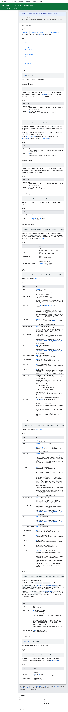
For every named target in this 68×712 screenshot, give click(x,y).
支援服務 (45, 697)
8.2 (60, 32)
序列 (33, 218)
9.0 (47, 32)
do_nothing (27, 51)
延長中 (27, 25)
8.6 (51, 32)
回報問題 (26, 32)
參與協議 (51, 13)
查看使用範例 (46, 138)
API (31, 25)
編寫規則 (8, 8)
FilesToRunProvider (48, 305)
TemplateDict (42, 263)
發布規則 (15, 8)
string (41, 305)
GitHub (63, 1)
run (25, 56)
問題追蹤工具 (46, 699)
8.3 (58, 32)
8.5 (54, 32)
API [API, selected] (21, 8)
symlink (26, 61)
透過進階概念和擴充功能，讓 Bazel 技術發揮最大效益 (17, 5)
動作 (37, 369)
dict (37, 345)
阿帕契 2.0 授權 (56, 686)
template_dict (28, 63)
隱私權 (24, 709)
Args (25, 75)
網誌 (20, 697)
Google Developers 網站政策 (25, 687)
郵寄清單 (45, 13)
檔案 (29, 153)
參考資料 (35, 1)
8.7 (49, 32)
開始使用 (21, 1)
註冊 (57, 13)
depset (39, 218)
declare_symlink (28, 49)
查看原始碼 (35, 32)
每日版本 (42, 32)
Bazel (23, 25)
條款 (20, 709)
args (26, 42)
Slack (45, 701)
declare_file (27, 47)
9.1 (45, 32)
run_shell (27, 59)
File (25, 89)
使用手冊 (28, 1)
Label (37, 399)
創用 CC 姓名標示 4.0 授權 (41, 686)
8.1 (63, 32)
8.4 (56, 32)
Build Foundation (25, 13)
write (26, 66)
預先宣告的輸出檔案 (31, 136)
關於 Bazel (14, 1)
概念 (2, 8)
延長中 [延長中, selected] (41, 1)
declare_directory (29, 44)
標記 (47, 356)
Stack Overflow (47, 703)
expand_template (29, 54)
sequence (38, 289)
